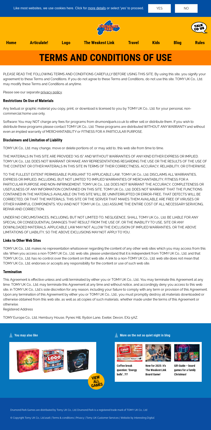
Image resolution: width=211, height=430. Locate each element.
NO (186, 8)
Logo (66, 42)
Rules (200, 42)
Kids (156, 42)
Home (11, 42)
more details (97, 8)
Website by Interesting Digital (137, 417)
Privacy (80, 417)
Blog (178, 42)
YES (159, 8)
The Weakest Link (99, 42)
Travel (133, 42)
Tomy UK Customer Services (102, 417)
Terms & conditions (63, 417)
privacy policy (51, 92)
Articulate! (39, 42)
